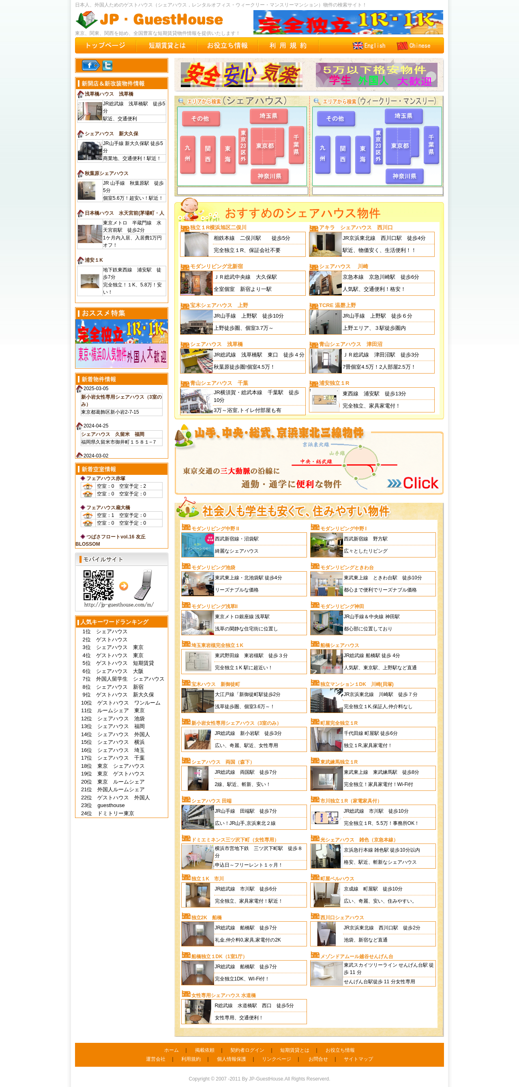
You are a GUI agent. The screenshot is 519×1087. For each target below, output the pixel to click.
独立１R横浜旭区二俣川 (218, 227)
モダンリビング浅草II (214, 606)
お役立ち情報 (340, 1050)
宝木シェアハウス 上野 (219, 305)
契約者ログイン (247, 1050)
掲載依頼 (204, 1050)
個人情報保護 (231, 1059)
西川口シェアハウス (342, 917)
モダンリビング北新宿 (216, 266)
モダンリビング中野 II (215, 529)
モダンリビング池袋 (213, 567)
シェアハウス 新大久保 (111, 134)
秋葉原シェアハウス (107, 173)
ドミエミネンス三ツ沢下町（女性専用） (235, 840)
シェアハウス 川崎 (343, 266)
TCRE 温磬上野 (337, 305)
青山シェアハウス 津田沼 (350, 344)
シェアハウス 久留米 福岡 (112, 434)
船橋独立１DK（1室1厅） (219, 956)
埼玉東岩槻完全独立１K (217, 645)
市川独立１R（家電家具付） (351, 801)
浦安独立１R (334, 383)
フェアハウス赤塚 (105, 478)
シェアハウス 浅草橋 (216, 344)
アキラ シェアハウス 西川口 (356, 227)
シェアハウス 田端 (211, 801)
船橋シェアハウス (339, 645)
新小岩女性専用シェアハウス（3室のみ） (236, 723)
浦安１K (94, 260)
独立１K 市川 (207, 879)
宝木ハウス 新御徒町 (215, 684)
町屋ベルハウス (337, 879)
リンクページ (276, 1059)
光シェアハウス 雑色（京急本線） (359, 840)
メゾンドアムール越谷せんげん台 (356, 956)
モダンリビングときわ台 (347, 567)
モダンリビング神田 (342, 606)
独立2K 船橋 (206, 917)
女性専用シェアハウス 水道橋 (223, 995)
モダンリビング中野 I (343, 529)
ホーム (171, 1050)
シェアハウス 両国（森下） (223, 762)
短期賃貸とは (294, 1050)
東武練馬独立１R (339, 762)
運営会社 (155, 1059)
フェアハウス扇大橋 (108, 507)
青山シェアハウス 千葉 (219, 383)
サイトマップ (358, 1059)
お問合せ (318, 1059)
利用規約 (191, 1059)
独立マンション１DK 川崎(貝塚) (357, 684)
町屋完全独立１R (339, 723)
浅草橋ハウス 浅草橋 (109, 94)
